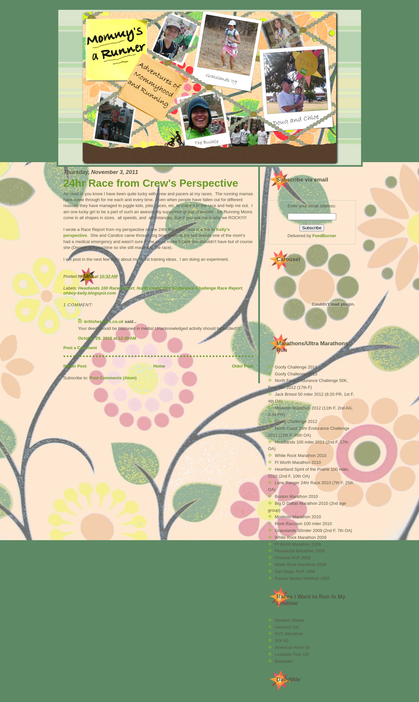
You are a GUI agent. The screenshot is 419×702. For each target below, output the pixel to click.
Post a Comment (80, 347)
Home (159, 366)
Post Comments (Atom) (113, 377)
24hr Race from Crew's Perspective (151, 183)
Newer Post (75, 366)
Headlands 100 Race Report (106, 288)
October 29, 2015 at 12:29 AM (107, 338)
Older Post (242, 366)
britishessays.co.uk (104, 321)
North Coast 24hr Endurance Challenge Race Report (189, 288)
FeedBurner (324, 235)
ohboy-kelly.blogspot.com (90, 293)
